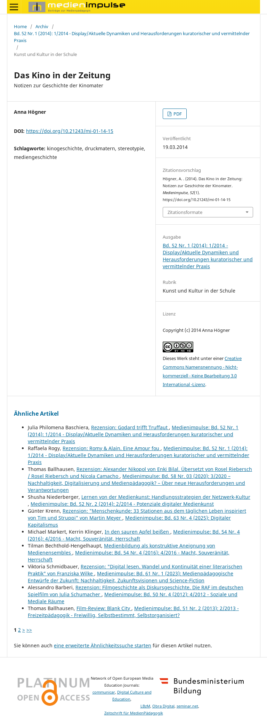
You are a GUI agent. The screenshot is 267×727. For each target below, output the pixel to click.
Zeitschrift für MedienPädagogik (133, 713)
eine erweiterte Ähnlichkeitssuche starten (102, 645)
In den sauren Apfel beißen (137, 531)
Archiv (41, 26)
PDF (177, 114)
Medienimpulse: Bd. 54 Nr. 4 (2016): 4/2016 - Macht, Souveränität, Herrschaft (134, 535)
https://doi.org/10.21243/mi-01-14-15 (69, 131)
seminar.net (187, 706)
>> (29, 629)
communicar (103, 692)
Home (20, 26)
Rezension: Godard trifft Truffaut (130, 427)
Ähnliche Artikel (36, 413)
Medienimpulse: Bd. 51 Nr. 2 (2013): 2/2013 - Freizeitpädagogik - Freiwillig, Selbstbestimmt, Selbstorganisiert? (133, 611)
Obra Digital (163, 706)
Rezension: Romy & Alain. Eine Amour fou (112, 448)
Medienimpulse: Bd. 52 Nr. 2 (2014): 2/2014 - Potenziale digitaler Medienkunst (122, 504)
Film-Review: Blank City (103, 608)
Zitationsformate (185, 212)
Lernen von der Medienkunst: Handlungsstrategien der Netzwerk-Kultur (165, 497)
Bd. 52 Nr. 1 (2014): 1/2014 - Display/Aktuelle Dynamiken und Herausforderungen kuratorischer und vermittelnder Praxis (132, 36)
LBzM (145, 706)
